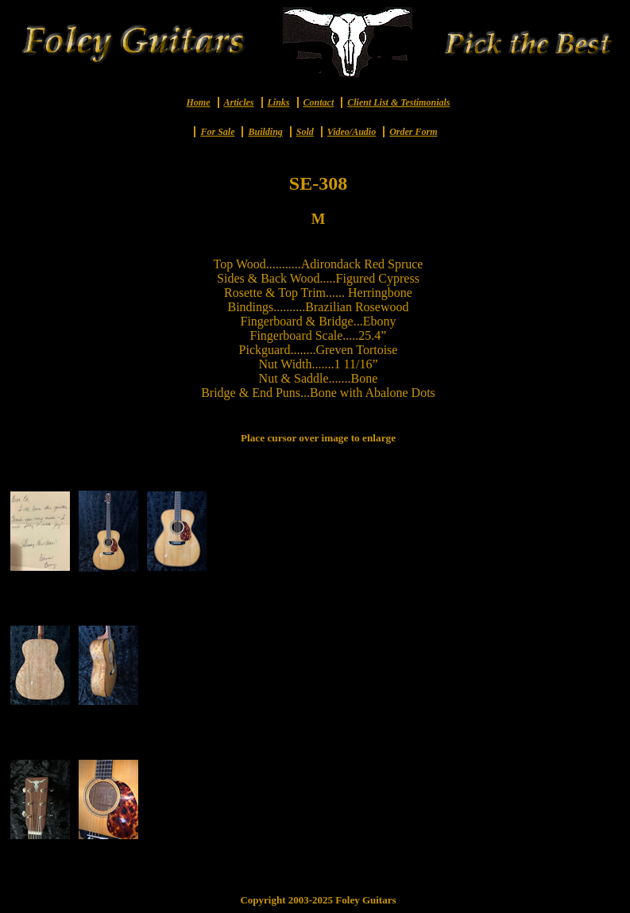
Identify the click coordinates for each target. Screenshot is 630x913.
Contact (318, 102)
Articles (239, 102)
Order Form (413, 131)
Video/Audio (351, 131)
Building (265, 131)
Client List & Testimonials (398, 102)
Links (279, 102)
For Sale (217, 131)
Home (199, 102)
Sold (305, 131)
